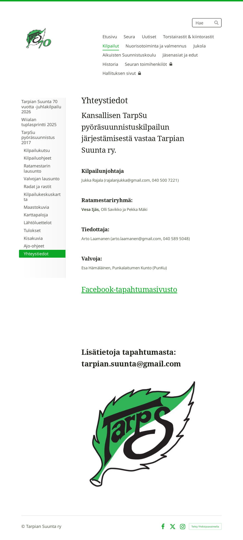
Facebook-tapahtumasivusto (129, 289)
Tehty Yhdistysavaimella (205, 526)
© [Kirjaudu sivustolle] (23, 526)
